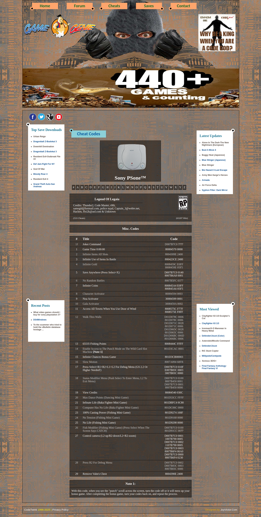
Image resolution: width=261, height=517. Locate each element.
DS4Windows (40, 320)
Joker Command (92, 244)
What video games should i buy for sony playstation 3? (46, 313)
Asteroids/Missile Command (216, 341)
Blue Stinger (208, 165)
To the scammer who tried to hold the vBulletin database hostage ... (47, 327)
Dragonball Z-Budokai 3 (45, 141)
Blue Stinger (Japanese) (214, 160)
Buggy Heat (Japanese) (213, 155)
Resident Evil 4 (40, 179)
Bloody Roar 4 (40, 174)
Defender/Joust (209, 346)
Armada (206, 180)
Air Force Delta (209, 185)
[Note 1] (98, 351)
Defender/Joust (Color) (213, 336)
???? (180, 244)
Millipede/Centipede (212, 356)
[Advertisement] (46, 246)
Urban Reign (39, 136)
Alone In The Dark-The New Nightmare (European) (215, 143)
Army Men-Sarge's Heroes (215, 175)
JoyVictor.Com (228, 509)
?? (182, 430)
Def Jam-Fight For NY (44, 164)
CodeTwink (30, 509)
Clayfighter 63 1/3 (210, 323)
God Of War (39, 169)
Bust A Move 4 (209, 150)
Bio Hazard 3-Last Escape (214, 170)
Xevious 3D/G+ (209, 361)
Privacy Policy (60, 509)
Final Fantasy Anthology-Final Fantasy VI (214, 367)
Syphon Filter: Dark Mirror (215, 190)
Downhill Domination (43, 146)
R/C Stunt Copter (210, 351)
